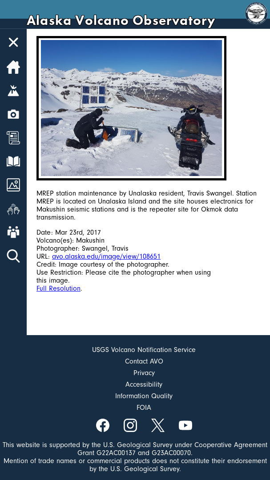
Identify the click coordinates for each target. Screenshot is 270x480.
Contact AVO (144, 361)
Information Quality (144, 396)
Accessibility (143, 384)
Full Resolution (58, 288)
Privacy (144, 373)
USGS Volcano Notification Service (144, 350)
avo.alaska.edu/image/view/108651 (106, 256)
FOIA (144, 408)
